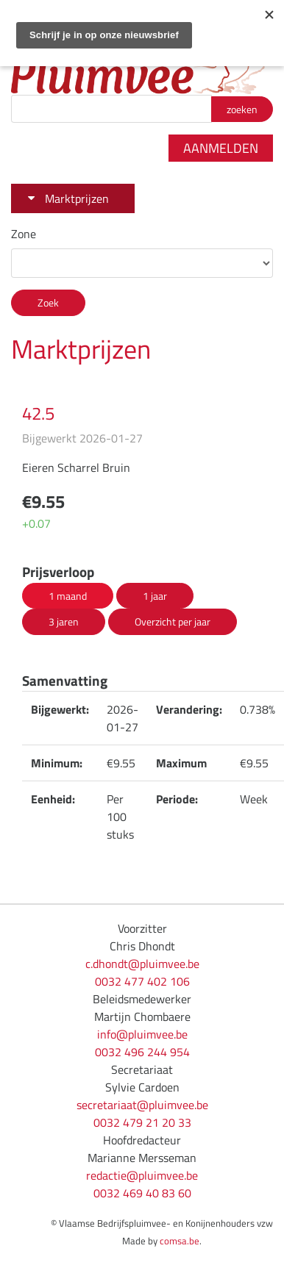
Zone (23, 234)
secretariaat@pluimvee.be (142, 1105)
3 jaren (64, 621)
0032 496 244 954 (142, 1052)
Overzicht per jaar (172, 621)
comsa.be (179, 1240)
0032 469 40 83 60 (142, 1193)
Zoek (48, 302)
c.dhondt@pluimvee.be (142, 963)
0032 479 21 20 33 (142, 1122)
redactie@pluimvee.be (142, 1175)
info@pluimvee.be (142, 1034)
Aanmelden (220, 148)
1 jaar (155, 595)
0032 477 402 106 (142, 981)
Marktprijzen (77, 198)
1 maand (68, 595)
